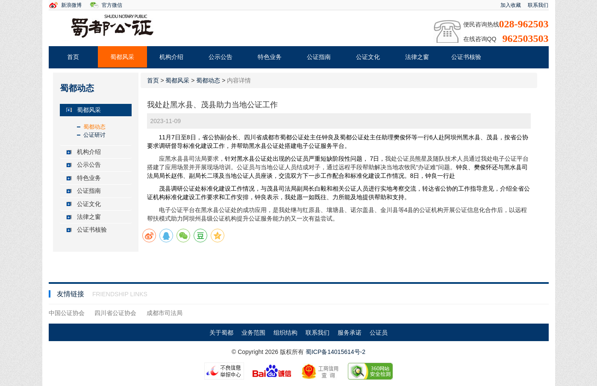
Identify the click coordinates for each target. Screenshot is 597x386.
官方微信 (112, 5)
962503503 (526, 38)
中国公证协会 (67, 312)
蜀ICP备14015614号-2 (335, 351)
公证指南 (319, 56)
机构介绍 (171, 56)
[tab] (96, 110)
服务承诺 (350, 332)
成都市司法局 (164, 312)
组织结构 (285, 332)
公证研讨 (94, 135)
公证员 (379, 332)
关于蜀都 (221, 332)
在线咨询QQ (480, 38)
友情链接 (71, 294)
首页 (73, 56)
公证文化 (368, 56)
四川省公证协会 (115, 312)
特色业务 (270, 56)
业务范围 (253, 332)
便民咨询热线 (481, 24)
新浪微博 (71, 5)
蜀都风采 (122, 56)
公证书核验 (466, 56)
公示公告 (220, 56)
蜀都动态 (94, 127)
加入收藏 (510, 5)
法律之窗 (417, 56)
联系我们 (538, 5)
